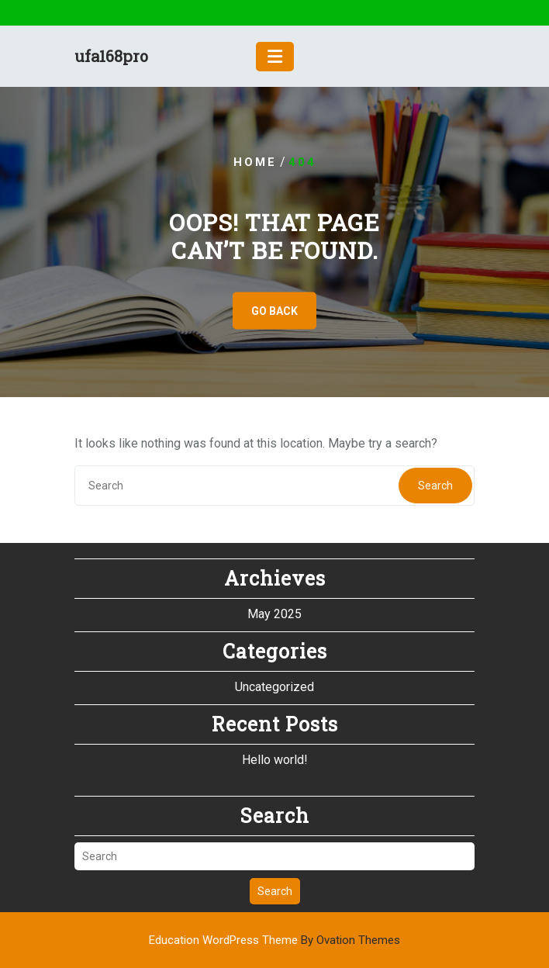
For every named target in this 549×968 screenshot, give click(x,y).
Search (435, 485)
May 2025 (274, 614)
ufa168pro (111, 56)
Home (255, 162)
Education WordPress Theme (274, 940)
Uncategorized (274, 686)
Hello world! (275, 759)
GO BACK (274, 311)
